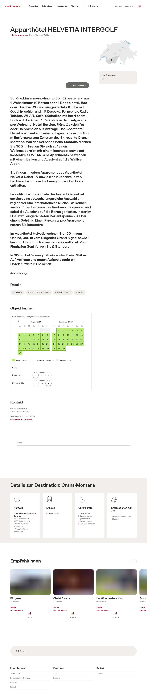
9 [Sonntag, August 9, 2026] (47, 335)
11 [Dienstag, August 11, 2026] (24, 339)
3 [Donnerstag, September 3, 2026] (68, 330)
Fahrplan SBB (53, 513)
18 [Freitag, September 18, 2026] (72, 339)
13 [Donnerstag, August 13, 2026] (34, 339)
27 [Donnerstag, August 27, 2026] (33, 348)
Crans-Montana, (36, 35)
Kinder (18, 383)
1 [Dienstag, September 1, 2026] (58, 330)
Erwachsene (17, 375)
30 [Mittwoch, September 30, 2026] (63, 348)
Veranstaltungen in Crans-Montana (122, 518)
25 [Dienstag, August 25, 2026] (24, 348)
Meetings (118, 6)
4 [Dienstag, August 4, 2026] (24, 335)
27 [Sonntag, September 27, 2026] (81, 344)
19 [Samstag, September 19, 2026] (77, 339)
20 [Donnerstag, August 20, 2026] (33, 344)
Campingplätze (86, 521)
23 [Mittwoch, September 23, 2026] (63, 344)
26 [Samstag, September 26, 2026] (77, 344)
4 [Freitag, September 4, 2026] (72, 330)
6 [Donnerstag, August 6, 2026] (33, 335)
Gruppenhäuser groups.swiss (86, 517)
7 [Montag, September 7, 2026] (54, 335)
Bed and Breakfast (87, 524)
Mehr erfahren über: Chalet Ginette (73, 597)
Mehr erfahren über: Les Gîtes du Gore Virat (116, 597)
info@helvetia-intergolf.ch (21, 419)
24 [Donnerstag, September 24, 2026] (68, 344)
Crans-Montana (78, 485)
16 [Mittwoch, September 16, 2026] (63, 339)
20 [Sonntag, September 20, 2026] (81, 339)
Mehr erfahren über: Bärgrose (30, 597)
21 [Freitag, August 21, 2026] (38, 344)
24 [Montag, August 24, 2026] (20, 348)
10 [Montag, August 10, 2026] (20, 339)
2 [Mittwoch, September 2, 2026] (63, 330)
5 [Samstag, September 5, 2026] (77, 330)
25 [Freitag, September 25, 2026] (72, 344)
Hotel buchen (85, 513)
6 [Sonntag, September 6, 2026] (81, 330)
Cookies (13, 682)
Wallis (46, 35)
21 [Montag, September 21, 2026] (54, 344)
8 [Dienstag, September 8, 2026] (58, 335)
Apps (55, 674)
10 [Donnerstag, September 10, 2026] (68, 335)
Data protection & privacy (20, 678)
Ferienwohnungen (19, 35)
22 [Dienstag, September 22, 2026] (59, 344)
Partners (56, 678)
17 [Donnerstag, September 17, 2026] (68, 339)
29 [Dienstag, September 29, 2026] (59, 348)
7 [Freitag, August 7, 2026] (38, 335)
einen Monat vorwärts (81, 322)
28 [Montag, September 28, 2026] (54, 348)
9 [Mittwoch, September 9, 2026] (63, 335)
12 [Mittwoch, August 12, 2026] (29, 339)
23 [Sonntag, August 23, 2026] (47, 344)
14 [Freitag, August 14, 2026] (38, 339)
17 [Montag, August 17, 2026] (20, 344)
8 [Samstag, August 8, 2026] (42, 335)
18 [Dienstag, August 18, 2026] (24, 344)
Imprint (13, 687)
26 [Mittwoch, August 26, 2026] (29, 348)
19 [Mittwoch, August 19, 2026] (29, 344)
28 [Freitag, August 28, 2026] (38, 348)
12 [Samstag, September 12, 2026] (77, 335)
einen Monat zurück (20, 322)
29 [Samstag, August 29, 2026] (43, 348)
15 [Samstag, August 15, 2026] (43, 339)
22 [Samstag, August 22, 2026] (43, 344)
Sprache (129, 6)
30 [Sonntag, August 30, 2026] (47, 348)
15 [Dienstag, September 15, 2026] (59, 339)
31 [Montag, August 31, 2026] (20, 353)
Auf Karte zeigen (118, 53)
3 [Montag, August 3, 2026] (20, 335)
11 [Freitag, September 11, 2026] (72, 335)
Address (99, 674)
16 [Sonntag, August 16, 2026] (47, 339)
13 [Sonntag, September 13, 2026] (82, 335)
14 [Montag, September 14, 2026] (54, 339)
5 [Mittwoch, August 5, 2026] (29, 335)
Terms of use (15, 674)
